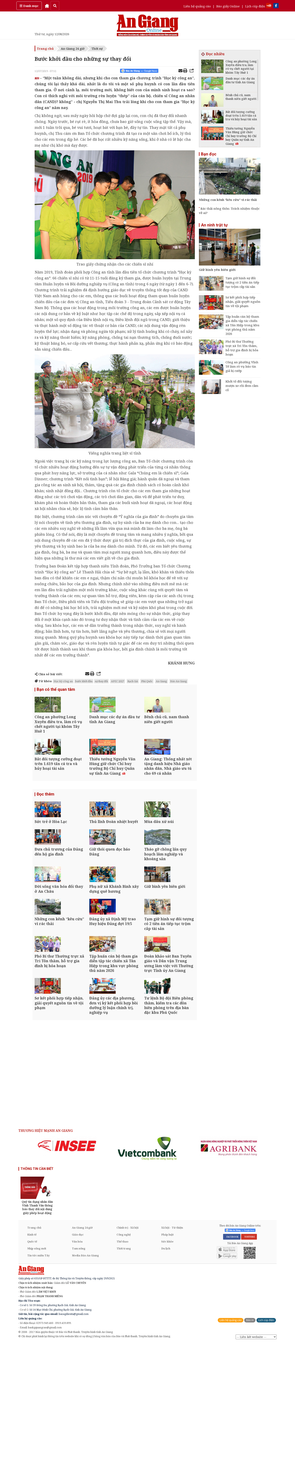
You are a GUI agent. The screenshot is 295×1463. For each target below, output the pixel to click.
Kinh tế (31, 1354)
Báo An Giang (178, 681)
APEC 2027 (117, 681)
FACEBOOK (231, 1356)
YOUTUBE (249, 1356)
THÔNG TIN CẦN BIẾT (36, 1288)
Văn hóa (77, 1361)
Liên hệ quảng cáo (197, 6)
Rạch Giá (132, 681)
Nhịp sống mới (36, 1368)
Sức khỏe (167, 1361)
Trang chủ (45, 48)
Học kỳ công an (63, 681)
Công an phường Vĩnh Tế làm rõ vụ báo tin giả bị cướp (242, 366)
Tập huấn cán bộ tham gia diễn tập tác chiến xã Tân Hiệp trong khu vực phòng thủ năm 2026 (242, 325)
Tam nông (78, 1368)
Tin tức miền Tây (38, 1375)
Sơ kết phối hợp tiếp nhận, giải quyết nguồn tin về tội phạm (243, 301)
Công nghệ (124, 1354)
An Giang (161, 681)
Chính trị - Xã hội (127, 1347)
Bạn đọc (208, 154)
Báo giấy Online (228, 6)
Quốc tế (32, 1361)
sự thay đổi (101, 681)
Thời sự (97, 48)
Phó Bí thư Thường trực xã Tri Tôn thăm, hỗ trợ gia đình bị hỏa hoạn (242, 347)
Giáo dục (78, 1354)
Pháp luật (167, 1354)
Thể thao (122, 1361)
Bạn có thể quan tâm (56, 690)
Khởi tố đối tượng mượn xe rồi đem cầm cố (242, 385)
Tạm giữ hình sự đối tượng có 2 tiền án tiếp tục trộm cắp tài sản (242, 282)
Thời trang (124, 1368)
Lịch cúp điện (255, 6)
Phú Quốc (147, 681)
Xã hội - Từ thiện (172, 1347)
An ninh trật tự (214, 225)
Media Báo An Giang (85, 1375)
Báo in (250, 1440)
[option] (67, 1265)
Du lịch (165, 1368)
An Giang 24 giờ (72, 48)
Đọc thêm (45, 825)
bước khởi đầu (83, 681)
